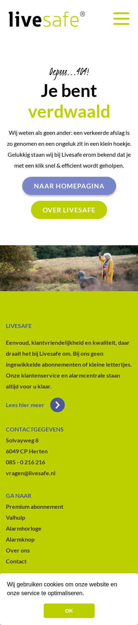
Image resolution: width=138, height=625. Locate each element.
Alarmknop (20, 539)
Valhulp (15, 517)
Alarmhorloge (24, 528)
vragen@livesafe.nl (30, 472)
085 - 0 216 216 (25, 461)
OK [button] (69, 611)
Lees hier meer (35, 405)
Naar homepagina (69, 186)
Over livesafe (69, 210)
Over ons (18, 550)
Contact (16, 561)
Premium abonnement (34, 506)
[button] (87, 594)
